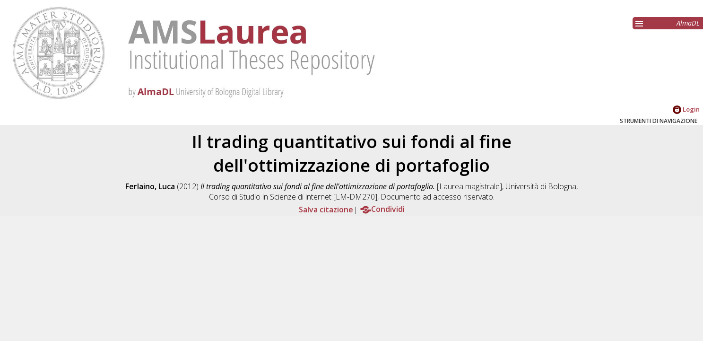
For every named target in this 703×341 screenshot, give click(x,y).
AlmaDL (688, 22)
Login (686, 109)
